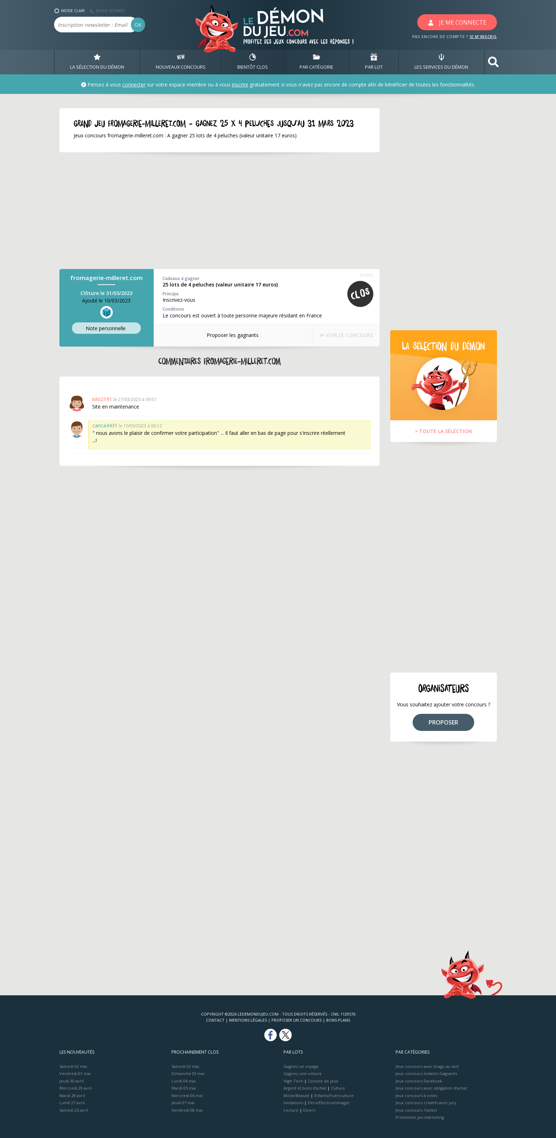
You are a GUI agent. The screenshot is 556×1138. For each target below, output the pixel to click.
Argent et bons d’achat (305, 1088)
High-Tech (293, 1081)
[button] (493, 62)
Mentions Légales (248, 1020)
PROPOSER (443, 722)
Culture (338, 1088)
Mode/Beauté (296, 1095)
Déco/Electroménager (329, 1102)
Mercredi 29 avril (75, 1088)
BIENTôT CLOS (252, 61)
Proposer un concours (296, 1020)
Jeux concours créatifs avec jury (426, 1102)
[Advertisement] (219, 210)
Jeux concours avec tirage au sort (427, 1066)
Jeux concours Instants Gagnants (426, 1073)
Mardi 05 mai (183, 1088)
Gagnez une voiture (303, 1073)
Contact (215, 1020)
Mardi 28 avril (72, 1095)
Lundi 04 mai (183, 1081)
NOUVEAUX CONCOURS (181, 61)
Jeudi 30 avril (71, 1081)
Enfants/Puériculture (334, 1095)
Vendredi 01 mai (75, 1073)
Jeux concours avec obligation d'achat (431, 1088)
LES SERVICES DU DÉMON (441, 61)
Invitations (293, 1102)
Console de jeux (323, 1081)
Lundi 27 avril (72, 1102)
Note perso (106, 328)
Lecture (291, 1110)
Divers (309, 1110)
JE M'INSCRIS (483, 36)
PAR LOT (374, 61)
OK (138, 24)
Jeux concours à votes (416, 1095)
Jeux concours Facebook (419, 1081)
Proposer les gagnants (228, 335)
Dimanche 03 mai (188, 1073)
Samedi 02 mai (73, 1066)
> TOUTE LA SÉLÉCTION (443, 431)
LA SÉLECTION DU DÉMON (97, 61)
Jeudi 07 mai (183, 1102)
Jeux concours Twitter (417, 1110)
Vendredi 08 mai (187, 1110)
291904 (366, 275)
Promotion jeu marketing (420, 1117)
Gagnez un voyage (301, 1066)
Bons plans (338, 1020)
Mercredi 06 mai (187, 1095)
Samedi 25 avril (73, 1110)
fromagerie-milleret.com (106, 278)
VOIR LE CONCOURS (342, 335)
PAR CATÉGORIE (316, 61)
